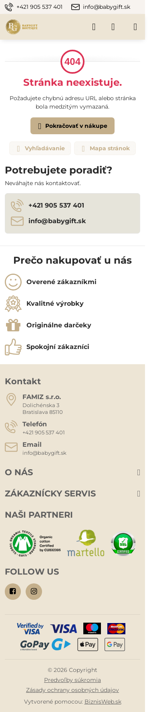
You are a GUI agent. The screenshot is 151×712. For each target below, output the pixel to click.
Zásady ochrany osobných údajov (72, 690)
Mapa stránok (104, 149)
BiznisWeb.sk (103, 701)
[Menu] (135, 27)
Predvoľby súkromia (72, 680)
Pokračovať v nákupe (71, 126)
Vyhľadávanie (39, 149)
